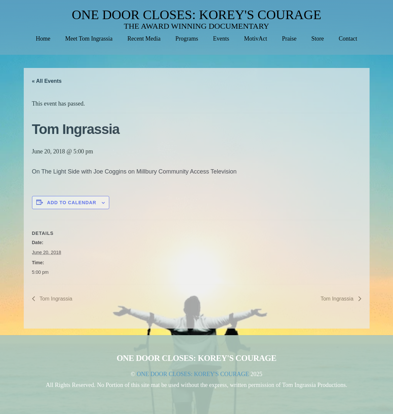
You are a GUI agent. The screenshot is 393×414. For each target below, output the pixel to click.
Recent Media (143, 38)
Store (317, 38)
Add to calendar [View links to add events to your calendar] (71, 202)
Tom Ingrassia (55, 299)
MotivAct (255, 38)
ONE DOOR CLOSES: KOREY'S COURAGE (196, 14)
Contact (348, 38)
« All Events (47, 81)
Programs (186, 38)
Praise (289, 38)
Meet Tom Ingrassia (89, 38)
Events (221, 38)
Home (43, 38)
